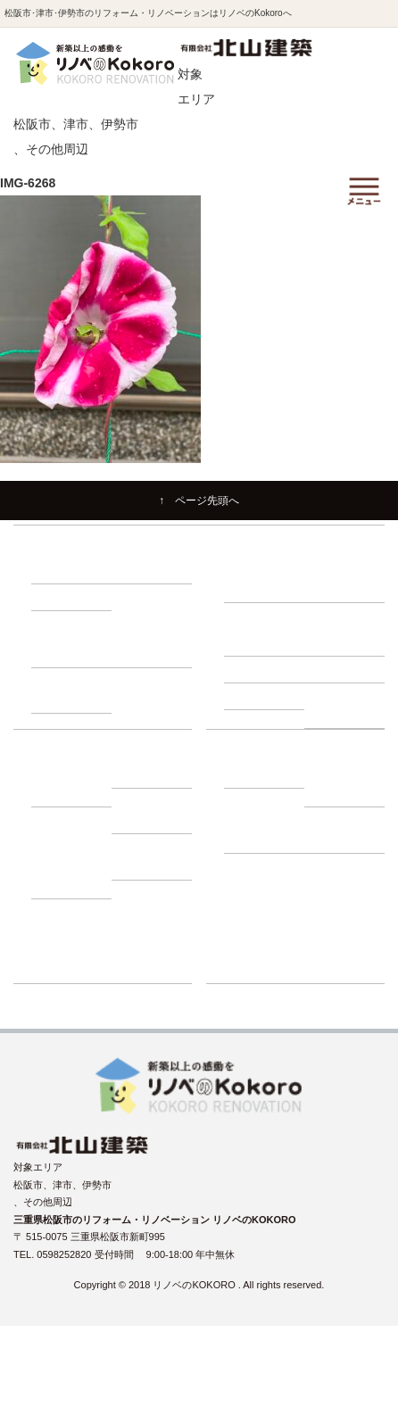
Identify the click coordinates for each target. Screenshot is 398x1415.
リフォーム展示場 (263, 944)
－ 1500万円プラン (72, 690)
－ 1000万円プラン (152, 643)
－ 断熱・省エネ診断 (344, 705)
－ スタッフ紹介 (344, 784)
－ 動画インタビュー (71, 875)
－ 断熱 (136, 570)
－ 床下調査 (259, 641)
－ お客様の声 (151, 866)
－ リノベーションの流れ (263, 579)
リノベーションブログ (273, 918)
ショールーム (253, 969)
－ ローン (141, 774)
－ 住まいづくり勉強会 (344, 579)
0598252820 (65, 1254)
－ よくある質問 (263, 829)
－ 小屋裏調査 (344, 641)
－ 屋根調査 (339, 669)
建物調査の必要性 (263, 615)
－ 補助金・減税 (151, 810)
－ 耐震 (56, 570)
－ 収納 (56, 597)
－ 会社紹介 (259, 774)
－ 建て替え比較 (71, 784)
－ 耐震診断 (259, 696)
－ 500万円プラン (74, 643)
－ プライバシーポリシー (344, 829)
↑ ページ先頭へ (199, 500)
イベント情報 (253, 892)
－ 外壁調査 (259, 669)
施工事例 (243, 866)
